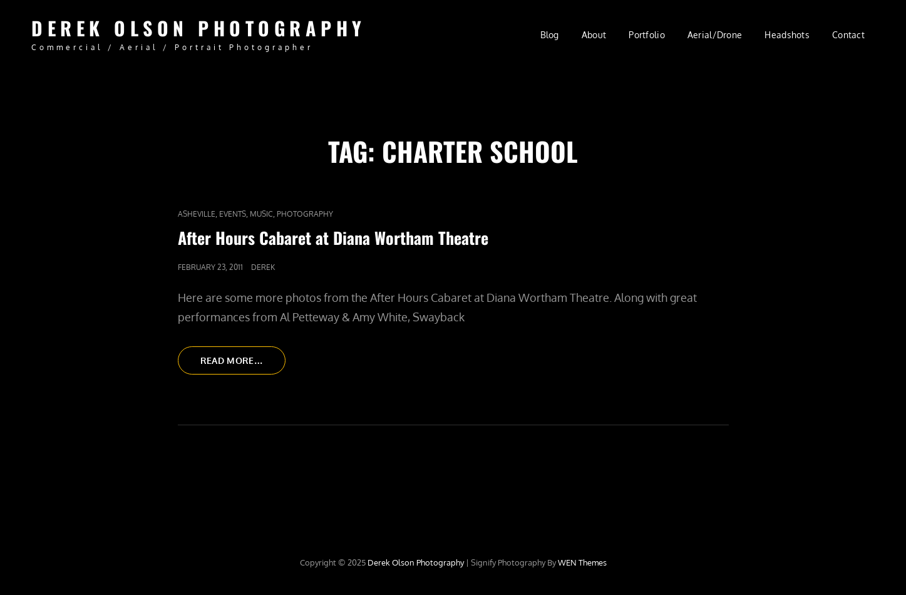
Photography (305, 214)
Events (232, 214)
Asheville (196, 214)
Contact (848, 34)
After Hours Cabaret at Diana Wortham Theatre (333, 237)
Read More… (243, 364)
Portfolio (647, 34)
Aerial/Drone (714, 34)
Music (261, 214)
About (594, 34)
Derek (263, 267)
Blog (549, 34)
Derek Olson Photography (198, 28)
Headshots (787, 34)
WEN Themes (582, 562)
